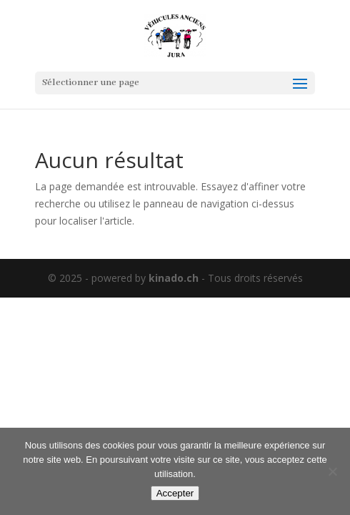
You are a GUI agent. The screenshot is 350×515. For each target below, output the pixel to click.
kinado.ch (174, 278)
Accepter (175, 493)
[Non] (332, 471)
